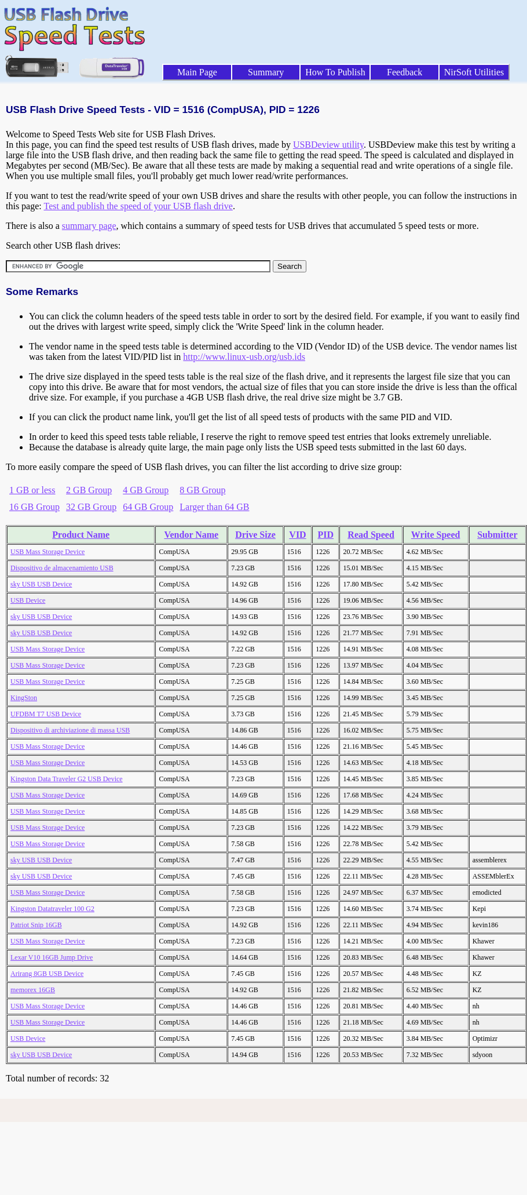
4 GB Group (146, 490)
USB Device (27, 600)
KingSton (23, 698)
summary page (89, 226)
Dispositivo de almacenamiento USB (62, 568)
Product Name (80, 535)
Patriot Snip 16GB (36, 925)
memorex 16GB (32, 990)
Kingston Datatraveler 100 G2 (52, 909)
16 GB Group (34, 507)
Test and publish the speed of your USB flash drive (137, 206)
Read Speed (370, 535)
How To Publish (335, 72)
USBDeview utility (328, 145)
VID (297, 535)
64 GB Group (148, 507)
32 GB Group (91, 507)
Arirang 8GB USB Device (46, 974)
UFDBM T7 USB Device (45, 714)
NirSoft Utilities (474, 72)
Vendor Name (191, 535)
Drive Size (255, 535)
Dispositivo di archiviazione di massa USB (70, 730)
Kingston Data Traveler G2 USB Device (66, 779)
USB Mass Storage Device (47, 552)
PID (326, 535)
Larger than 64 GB (214, 507)
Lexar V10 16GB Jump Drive (51, 957)
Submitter (497, 535)
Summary (266, 72)
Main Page (197, 72)
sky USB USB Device (41, 584)
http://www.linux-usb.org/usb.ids (244, 357)
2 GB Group (89, 490)
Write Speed (435, 535)
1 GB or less (32, 490)
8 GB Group (202, 490)
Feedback (404, 72)
